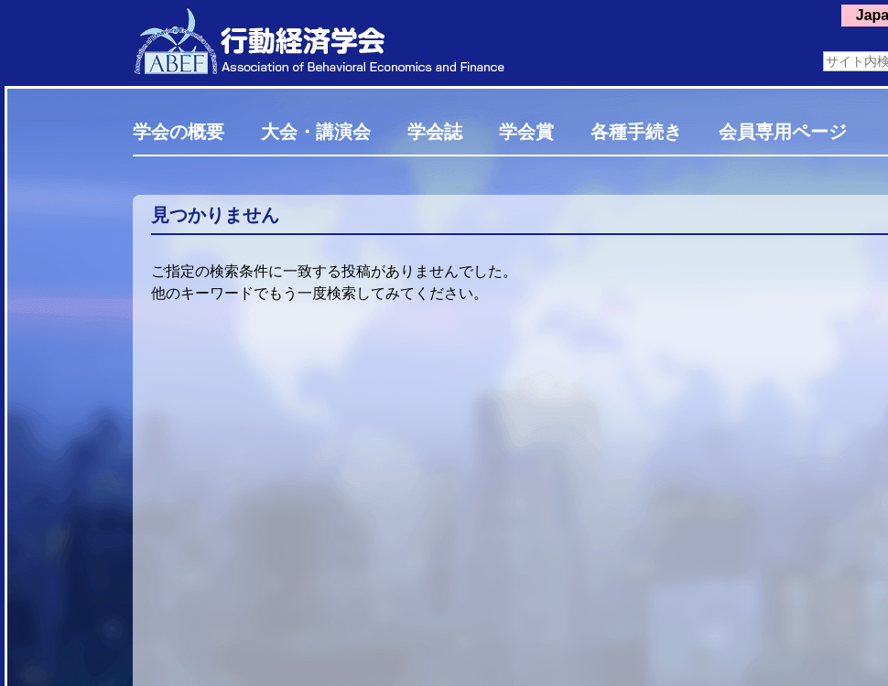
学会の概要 (178, 132)
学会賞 (526, 132)
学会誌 (434, 132)
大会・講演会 (316, 132)
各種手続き (636, 132)
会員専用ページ (783, 132)
